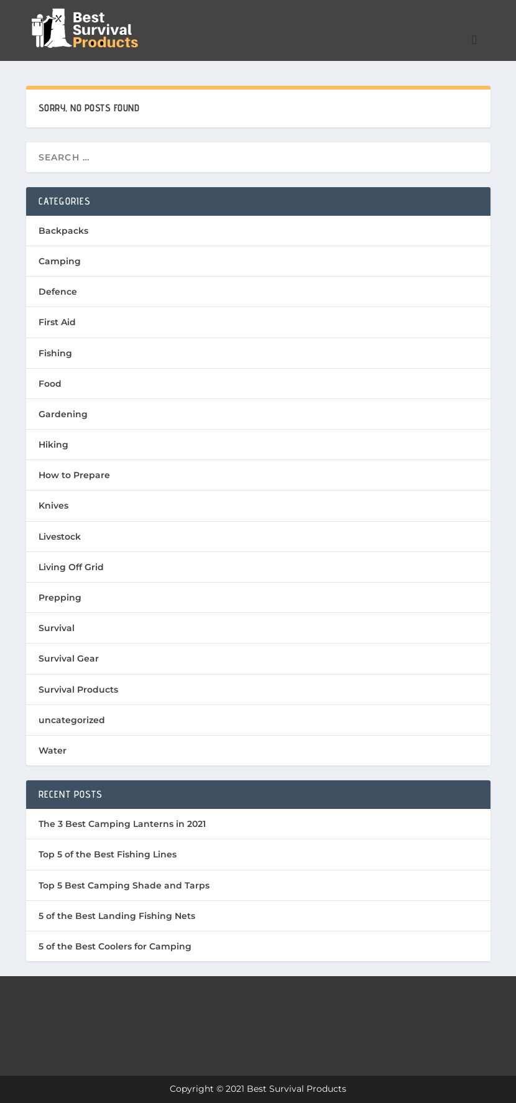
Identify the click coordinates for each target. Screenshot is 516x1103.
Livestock (60, 536)
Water (53, 750)
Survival (57, 628)
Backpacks (63, 230)
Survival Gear (69, 658)
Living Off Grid (71, 567)
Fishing (55, 353)
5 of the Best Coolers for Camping (115, 946)
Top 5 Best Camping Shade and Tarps (124, 885)
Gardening (63, 414)
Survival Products (78, 689)
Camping (60, 261)
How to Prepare (74, 475)
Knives (53, 505)
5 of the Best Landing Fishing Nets (117, 915)
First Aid (57, 322)
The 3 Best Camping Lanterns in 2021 (122, 823)
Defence (58, 291)
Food (50, 383)
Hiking (53, 444)
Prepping (60, 597)
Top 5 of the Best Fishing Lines (108, 854)
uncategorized (72, 720)
